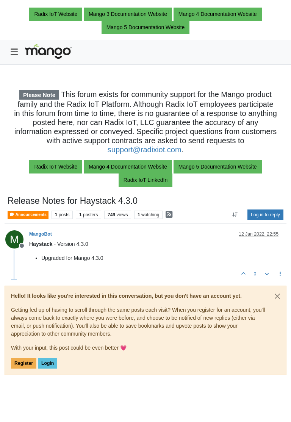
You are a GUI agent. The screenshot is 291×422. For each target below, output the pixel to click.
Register (23, 363)
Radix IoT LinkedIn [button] (145, 180)
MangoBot (40, 234)
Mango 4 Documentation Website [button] (217, 14)
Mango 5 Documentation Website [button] (145, 27)
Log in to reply (265, 214)
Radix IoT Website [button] (55, 14)
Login (47, 363)
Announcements (28, 214)
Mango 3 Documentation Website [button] (128, 14)
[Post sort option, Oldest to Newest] (235, 214)
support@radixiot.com (144, 149)
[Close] (277, 296)
